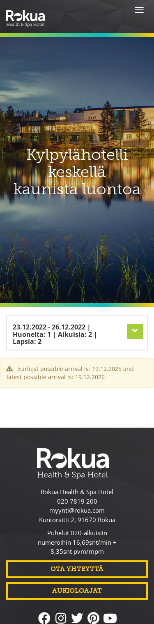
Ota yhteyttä (77, 569)
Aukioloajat (77, 590)
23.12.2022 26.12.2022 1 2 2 (55, 320)
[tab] (77, 319)
